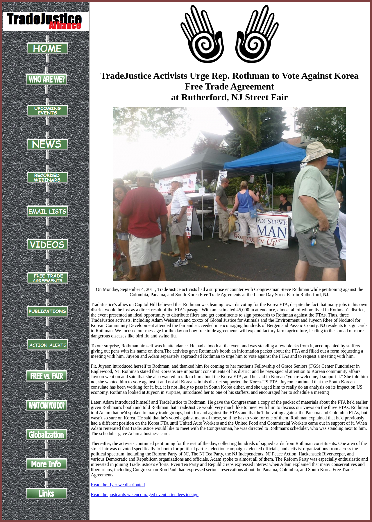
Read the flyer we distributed (118, 484)
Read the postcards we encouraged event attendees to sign (145, 494)
